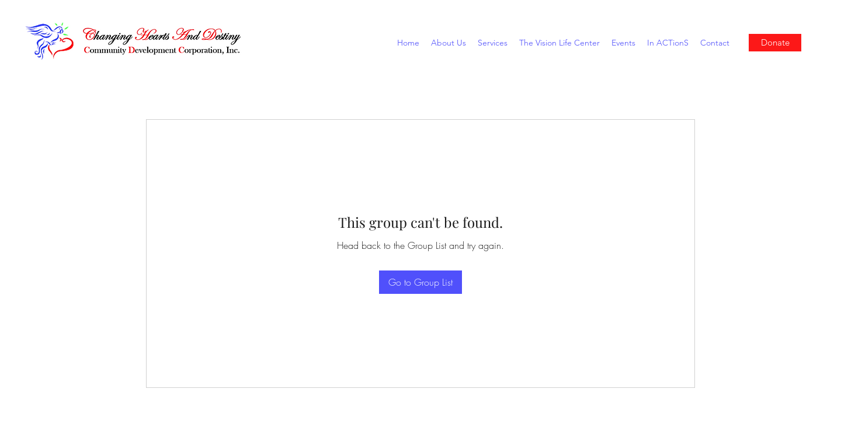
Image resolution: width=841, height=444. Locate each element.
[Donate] (775, 42)
